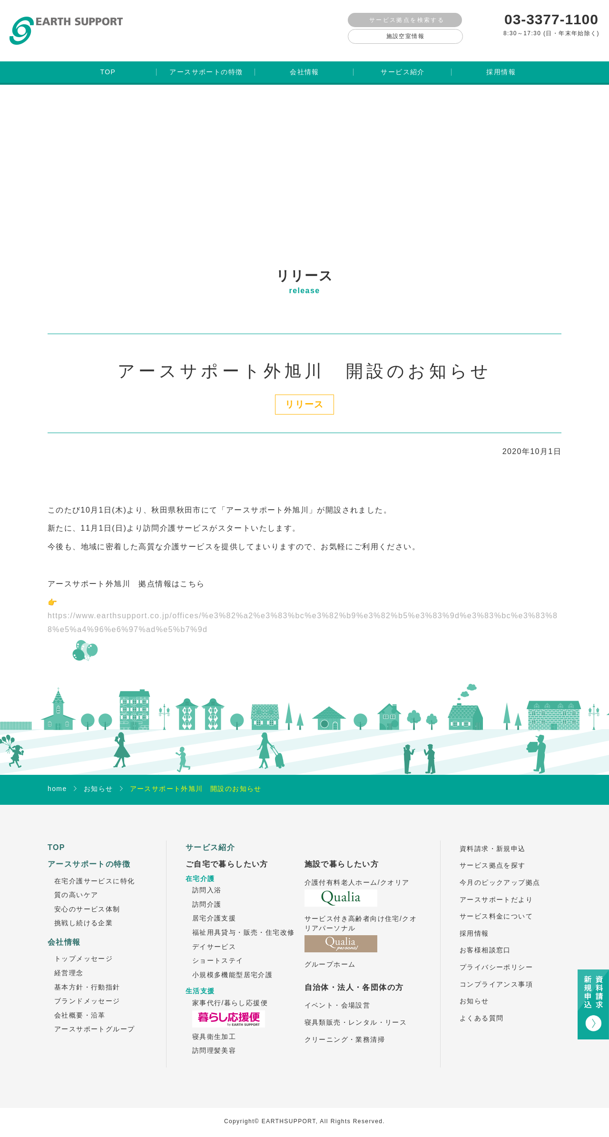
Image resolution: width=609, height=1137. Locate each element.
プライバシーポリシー (496, 959)
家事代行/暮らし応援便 (230, 995)
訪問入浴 (207, 882)
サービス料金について (496, 908)
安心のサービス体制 (87, 901)
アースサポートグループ (94, 1021)
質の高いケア (76, 887)
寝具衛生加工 (214, 1029)
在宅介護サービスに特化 (94, 873)
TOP (56, 840)
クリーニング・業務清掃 (344, 1032)
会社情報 (64, 934)
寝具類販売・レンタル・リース (355, 1014)
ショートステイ (218, 953)
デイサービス (214, 939)
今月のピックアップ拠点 (500, 875)
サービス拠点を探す (493, 857)
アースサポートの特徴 (89, 856)
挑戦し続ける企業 (83, 915)
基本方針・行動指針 (87, 979)
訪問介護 (207, 896)
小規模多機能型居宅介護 (232, 967)
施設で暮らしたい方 (341, 856)
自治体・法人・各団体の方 (354, 980)
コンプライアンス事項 (496, 976)
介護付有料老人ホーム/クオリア (357, 875)
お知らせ (474, 993)
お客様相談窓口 (485, 942)
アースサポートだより (496, 892)
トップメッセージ (83, 951)
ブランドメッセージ (87, 993)
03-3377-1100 (551, 19)
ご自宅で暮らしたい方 (227, 856)
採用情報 (474, 925)
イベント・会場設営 (337, 997)
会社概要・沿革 (80, 1007)
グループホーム (330, 956)
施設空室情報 (405, 36)
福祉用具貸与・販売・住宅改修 (243, 925)
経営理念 (69, 965)
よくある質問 (481, 1010)
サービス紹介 (210, 840)
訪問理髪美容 (214, 1043)
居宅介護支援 (214, 910)
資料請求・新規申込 (493, 841)
